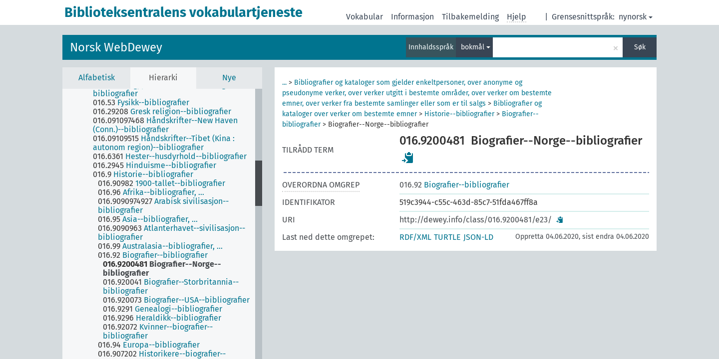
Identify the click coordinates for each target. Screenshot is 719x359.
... (284, 82)
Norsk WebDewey (116, 47)
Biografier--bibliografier (454, 184)
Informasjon (412, 16)
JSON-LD (478, 237)
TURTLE (447, 237)
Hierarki (163, 77)
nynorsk (636, 16)
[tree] (162, 224)
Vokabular (364, 16)
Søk (640, 47)
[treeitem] (178, 89)
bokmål (475, 47)
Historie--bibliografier (459, 114)
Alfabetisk (96, 77)
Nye (229, 77)
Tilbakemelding (470, 16)
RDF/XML (415, 237)
